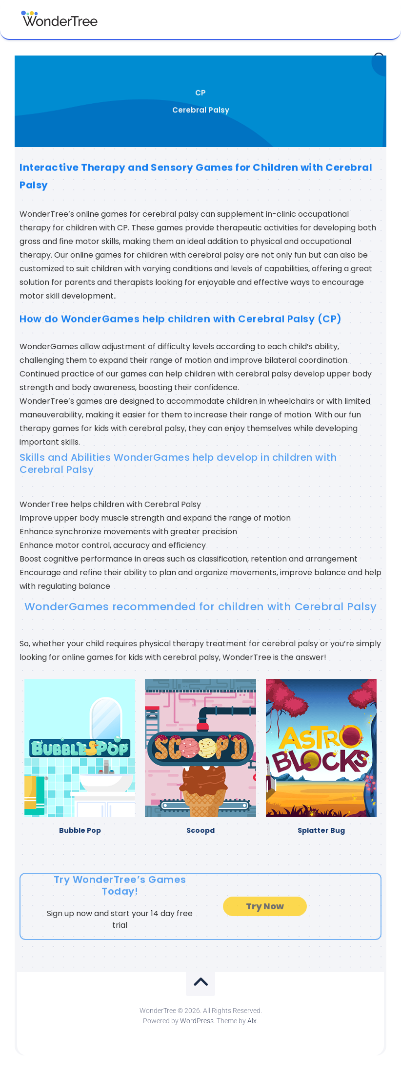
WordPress (197, 1021)
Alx (252, 1021)
